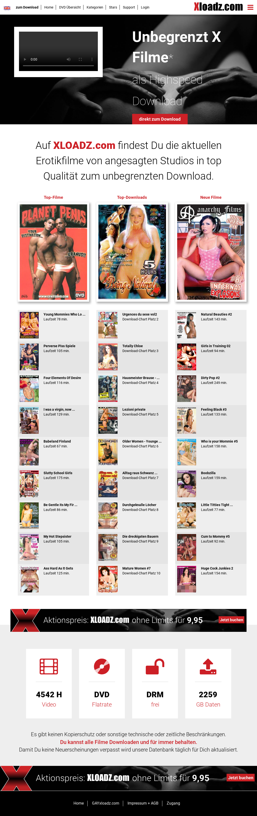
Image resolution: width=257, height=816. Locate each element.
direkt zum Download (160, 119)
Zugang (173, 803)
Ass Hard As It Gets (53, 571)
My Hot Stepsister (53, 539)
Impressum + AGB (143, 803)
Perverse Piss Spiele (53, 348)
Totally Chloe (132, 348)
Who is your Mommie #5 (211, 444)
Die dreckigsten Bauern (132, 539)
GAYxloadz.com (105, 803)
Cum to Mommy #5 (211, 539)
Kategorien (95, 7)
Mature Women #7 (132, 571)
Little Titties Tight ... (211, 507)
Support (129, 7)
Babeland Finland (53, 444)
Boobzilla (211, 475)
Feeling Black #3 (211, 412)
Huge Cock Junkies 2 (211, 571)
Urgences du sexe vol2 (132, 317)
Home (48, 7)
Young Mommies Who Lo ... (53, 317)
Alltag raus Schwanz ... (132, 475)
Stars (113, 7)
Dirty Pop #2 (211, 380)
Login (145, 7)
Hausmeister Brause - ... (132, 380)
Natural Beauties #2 (211, 317)
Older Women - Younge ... (132, 444)
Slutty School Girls (53, 475)
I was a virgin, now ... (53, 412)
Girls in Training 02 (211, 348)
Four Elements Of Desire (53, 380)
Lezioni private (132, 412)
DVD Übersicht (70, 7)
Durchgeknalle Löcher (132, 507)
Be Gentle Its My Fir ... (53, 507)
